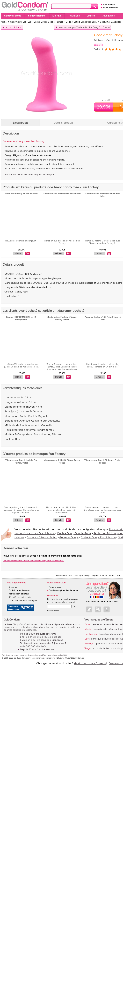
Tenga (87, 648)
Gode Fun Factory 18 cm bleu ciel (21, 193)
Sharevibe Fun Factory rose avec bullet (62, 193)
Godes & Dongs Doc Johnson (98, 537)
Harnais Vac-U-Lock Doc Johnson (35, 533)
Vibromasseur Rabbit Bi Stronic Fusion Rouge (62, 461)
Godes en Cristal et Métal (42, 537)
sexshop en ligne (32, 655)
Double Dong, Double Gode (74, 533)
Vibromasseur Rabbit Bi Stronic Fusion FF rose (102, 461)
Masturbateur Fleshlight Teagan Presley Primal (62, 318)
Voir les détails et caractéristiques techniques (29, 174)
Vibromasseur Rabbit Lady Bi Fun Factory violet (21, 461)
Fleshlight (89, 643)
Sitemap (80, 658)
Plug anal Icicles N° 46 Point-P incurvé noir (102, 318)
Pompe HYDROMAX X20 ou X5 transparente (21, 318)
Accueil (4, 22)
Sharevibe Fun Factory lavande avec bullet (102, 195)
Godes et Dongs (68, 537)
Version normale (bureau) (90, 663)
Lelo (86, 638)
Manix (87, 629)
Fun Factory (90, 634)
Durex (87, 624)
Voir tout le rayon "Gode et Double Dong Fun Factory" (85, 27)
